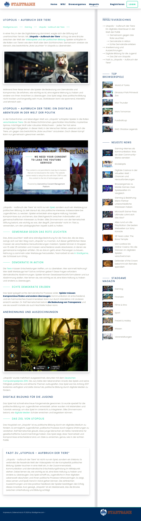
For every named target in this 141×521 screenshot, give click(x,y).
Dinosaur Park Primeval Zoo (120, 94)
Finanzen (113, 297)
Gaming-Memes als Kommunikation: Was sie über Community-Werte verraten (119, 153)
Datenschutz (17, 512)
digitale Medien (22, 412)
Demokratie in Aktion (120, 41)
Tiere (9, 268)
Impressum (7, 512)
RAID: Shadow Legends (120, 129)
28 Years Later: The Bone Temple (118, 238)
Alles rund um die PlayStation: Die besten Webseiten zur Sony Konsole (120, 227)
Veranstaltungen (117, 336)
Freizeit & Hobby (117, 321)
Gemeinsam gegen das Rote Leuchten (122, 37)
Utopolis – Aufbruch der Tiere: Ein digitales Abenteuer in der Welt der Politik (120, 29)
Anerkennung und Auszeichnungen (115, 49)
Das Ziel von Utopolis (120, 56)
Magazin (94, 4)
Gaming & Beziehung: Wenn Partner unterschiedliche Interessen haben (119, 202)
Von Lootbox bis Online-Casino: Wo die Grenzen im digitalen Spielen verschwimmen (120, 250)
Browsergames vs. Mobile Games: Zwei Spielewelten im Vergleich (119, 189)
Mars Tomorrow (117, 111)
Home (54, 4)
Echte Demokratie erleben (123, 44)
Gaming (113, 289)
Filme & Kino (115, 305)
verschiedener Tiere (13, 122)
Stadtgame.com (38, 512)
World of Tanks (116, 85)
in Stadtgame (81, 253)
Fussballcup (115, 120)
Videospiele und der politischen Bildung (45, 39)
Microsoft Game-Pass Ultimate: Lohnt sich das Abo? (120, 214)
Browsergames (77, 4)
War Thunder (115, 102)
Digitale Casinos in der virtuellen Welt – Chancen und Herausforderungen (120, 175)
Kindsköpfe (114, 164)
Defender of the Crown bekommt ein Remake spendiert (120, 263)
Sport (111, 313)
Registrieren (117, 4)
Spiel (52, 207)
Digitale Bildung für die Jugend (121, 53)
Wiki (63, 4)
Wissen (112, 329)
